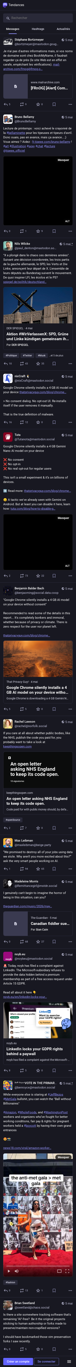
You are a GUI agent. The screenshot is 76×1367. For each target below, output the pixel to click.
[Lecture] (8, 1271)
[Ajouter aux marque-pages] (54, 104)
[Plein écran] (67, 1271)
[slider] (38, 1265)
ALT (67, 221)
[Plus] (70, 104)
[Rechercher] (38, 18)
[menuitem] (38, 1215)
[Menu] (69, 1361)
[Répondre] (7, 104)
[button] (38, 1215)
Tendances (13, 5)
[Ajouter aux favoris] (40, 104)
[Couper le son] (16, 1271)
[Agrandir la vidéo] (59, 1271)
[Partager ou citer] (23, 104)
